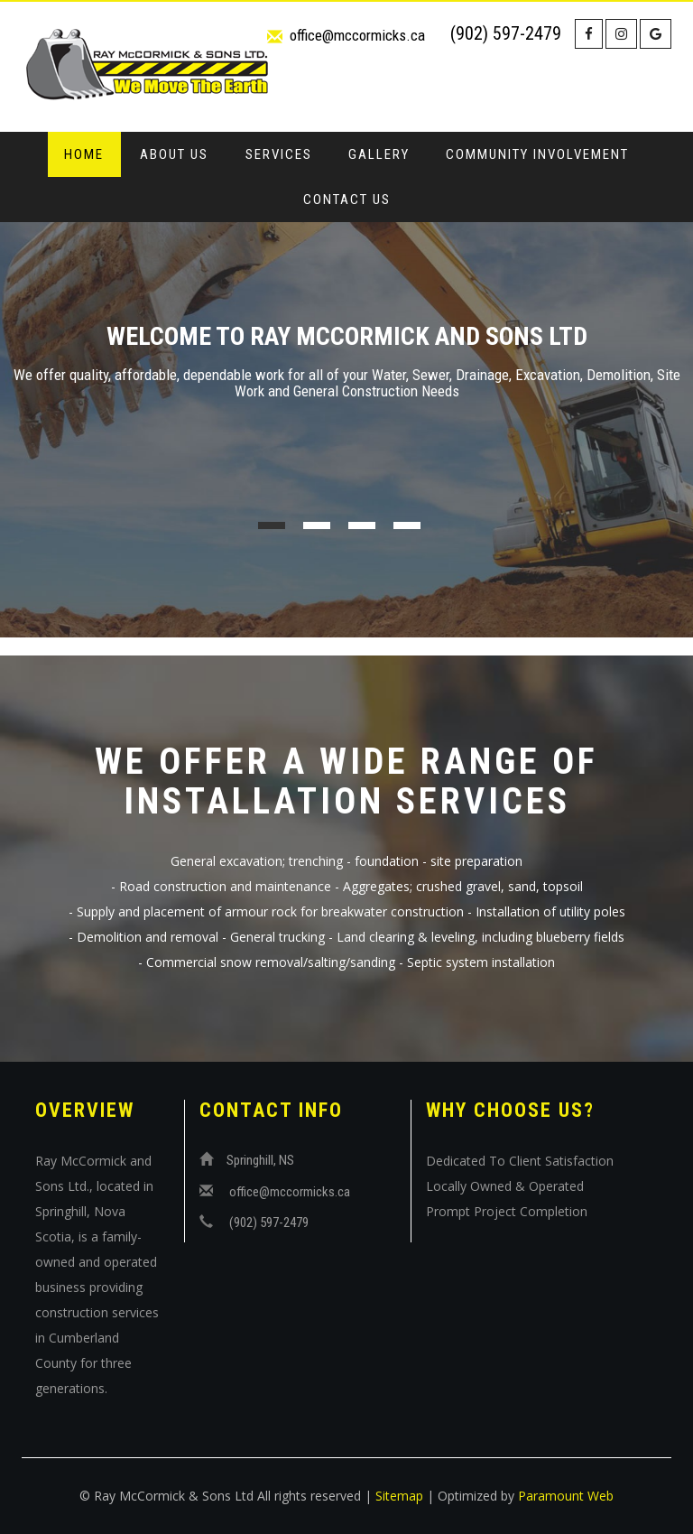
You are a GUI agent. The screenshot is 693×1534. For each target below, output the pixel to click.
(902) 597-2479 (505, 33)
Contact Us (347, 199)
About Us (174, 154)
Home (84, 154)
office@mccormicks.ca (357, 35)
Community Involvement (537, 154)
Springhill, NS (260, 1160)
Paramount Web (566, 1495)
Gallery (379, 154)
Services (278, 154)
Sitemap (399, 1495)
